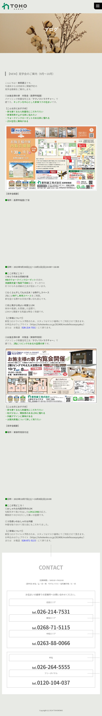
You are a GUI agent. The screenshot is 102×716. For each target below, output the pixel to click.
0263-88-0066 (53, 642)
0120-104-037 (53, 682)
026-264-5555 (53, 666)
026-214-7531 (53, 611)
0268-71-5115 (53, 627)
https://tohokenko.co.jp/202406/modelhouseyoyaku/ (57, 324)
